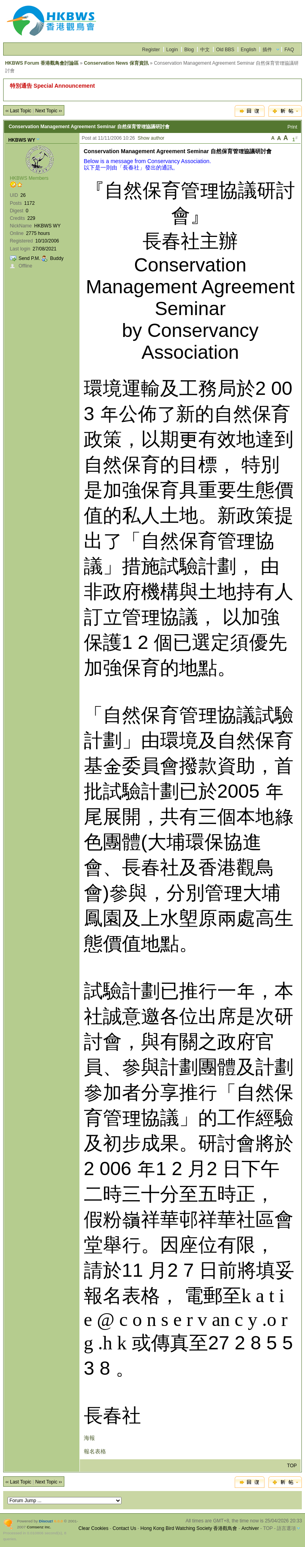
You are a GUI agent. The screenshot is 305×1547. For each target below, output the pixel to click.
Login (172, 49)
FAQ (289, 49)
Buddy (57, 258)
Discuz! (46, 1521)
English (248, 49)
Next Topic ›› (48, 111)
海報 (89, 1438)
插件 (267, 49)
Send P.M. (29, 258)
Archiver (250, 1528)
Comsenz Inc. (39, 1527)
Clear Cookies (93, 1528)
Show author (150, 138)
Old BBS (225, 49)
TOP (292, 1465)
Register (151, 49)
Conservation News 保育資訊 (116, 63)
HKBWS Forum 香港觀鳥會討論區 (42, 63)
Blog (189, 49)
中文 (205, 49)
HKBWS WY (21, 140)
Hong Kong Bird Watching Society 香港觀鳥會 (189, 1528)
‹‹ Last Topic (18, 111)
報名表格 (95, 1451)
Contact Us (124, 1528)
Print (292, 127)
